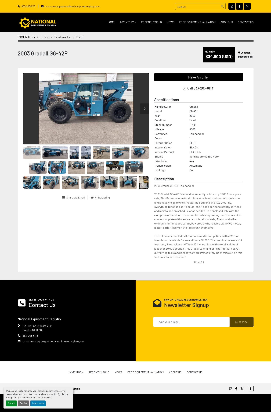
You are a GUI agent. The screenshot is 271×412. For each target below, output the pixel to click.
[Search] (200, 6)
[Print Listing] (100, 197)
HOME (111, 22)
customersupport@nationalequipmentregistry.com (72, 6)
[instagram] (231, 6)
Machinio (76, 388)
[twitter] (247, 6)
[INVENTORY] (26, 37)
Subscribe (241, 321)
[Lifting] (45, 37)
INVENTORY (127, 22)
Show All (198, 262)
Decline (23, 403)
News (170, 22)
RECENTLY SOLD (151, 22)
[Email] (191, 322)
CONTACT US (246, 22)
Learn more (38, 403)
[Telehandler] (63, 37)
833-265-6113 (28, 6)
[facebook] (239, 6)
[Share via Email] (75, 197)
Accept (11, 403)
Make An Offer (198, 77)
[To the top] (251, 388)
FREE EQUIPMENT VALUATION (197, 22)
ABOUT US (227, 22)
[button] (128, 22)
